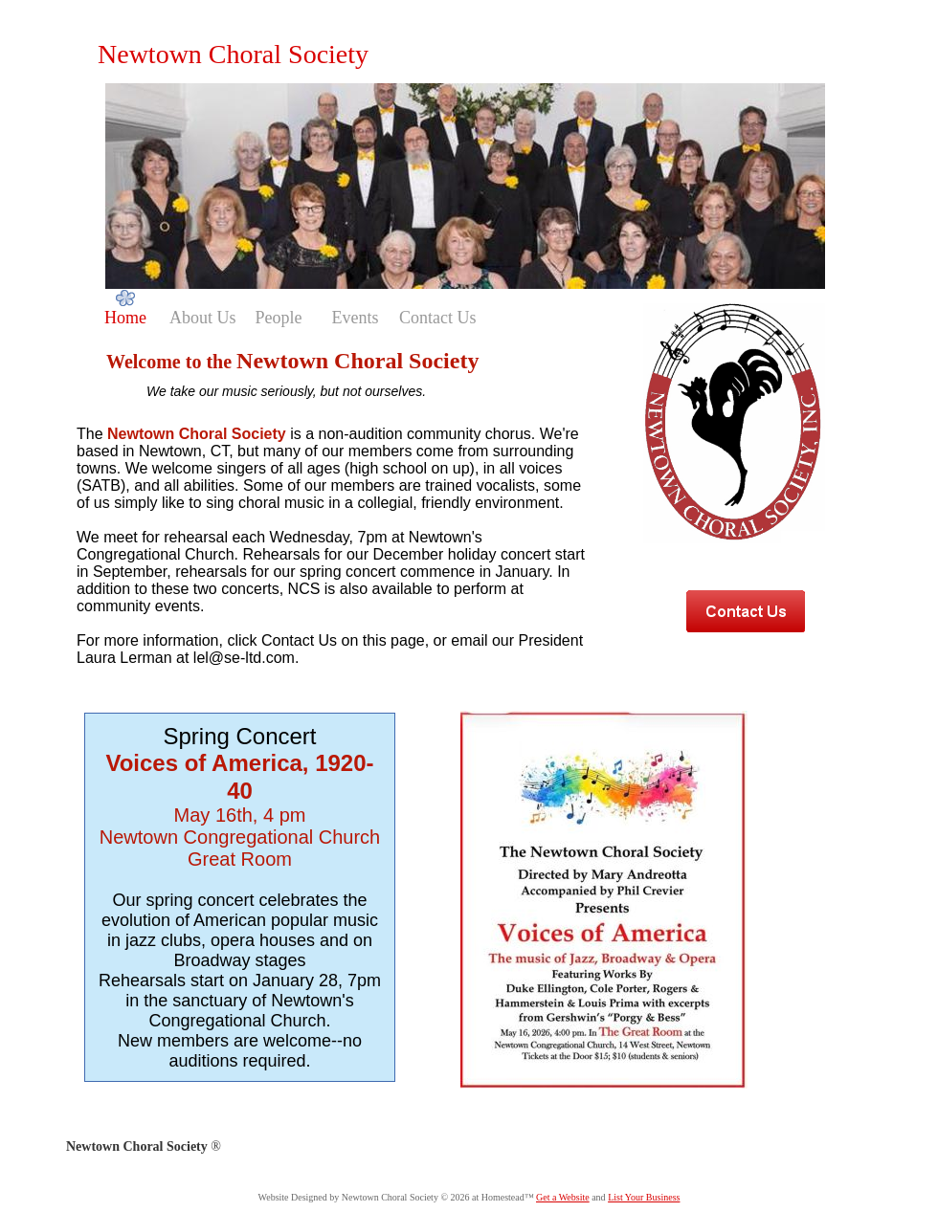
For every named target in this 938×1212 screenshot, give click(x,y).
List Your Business (644, 1197)
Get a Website (563, 1197)
